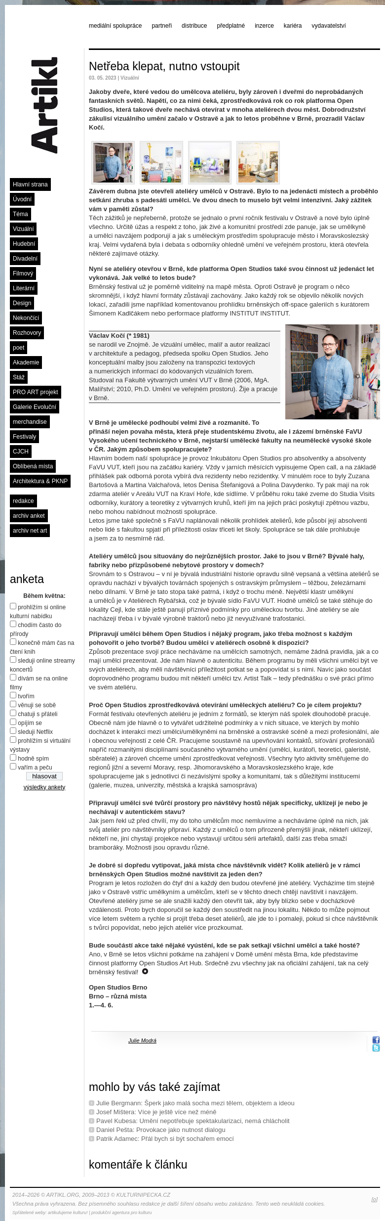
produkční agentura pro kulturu (121, 1212)
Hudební (24, 243)
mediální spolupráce (115, 25)
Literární (24, 288)
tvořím (26, 696)
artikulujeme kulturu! (68, 1212)
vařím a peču (35, 767)
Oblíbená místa (33, 466)
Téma (20, 214)
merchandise (30, 421)
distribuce (194, 25)
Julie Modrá (142, 1040)
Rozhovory (27, 332)
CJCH (21, 451)
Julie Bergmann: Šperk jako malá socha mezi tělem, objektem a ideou (195, 1103)
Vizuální (23, 229)
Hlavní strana (30, 184)
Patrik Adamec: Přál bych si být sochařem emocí (165, 1138)
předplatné (231, 25)
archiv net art (30, 530)
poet (18, 347)
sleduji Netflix (35, 731)
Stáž (19, 377)
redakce (23, 500)
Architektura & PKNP (40, 481)
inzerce (264, 25)
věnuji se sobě (37, 705)
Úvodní (22, 199)
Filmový (23, 273)
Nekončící (26, 318)
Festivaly (24, 436)
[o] (375, 1199)
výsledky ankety (45, 787)
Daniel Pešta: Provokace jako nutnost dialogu (161, 1129)
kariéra (293, 25)
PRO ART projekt (35, 392)
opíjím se (30, 723)
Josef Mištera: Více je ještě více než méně (156, 1112)
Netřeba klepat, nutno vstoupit (164, 66)
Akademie (26, 362)
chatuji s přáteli (37, 714)
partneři (162, 25)
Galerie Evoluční (34, 407)
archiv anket (29, 515)
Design (22, 303)
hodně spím (33, 758)
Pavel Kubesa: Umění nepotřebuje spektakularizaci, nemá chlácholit (193, 1121)
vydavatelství (329, 25)
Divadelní (25, 258)
